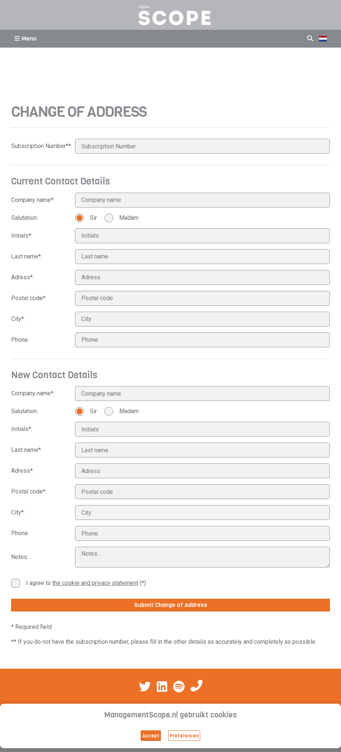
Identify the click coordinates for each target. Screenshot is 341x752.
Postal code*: (28, 298)
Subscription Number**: (41, 146)
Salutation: (24, 217)
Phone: (20, 339)
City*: (18, 318)
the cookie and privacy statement (95, 583)
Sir (86, 217)
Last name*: (26, 256)
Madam (121, 217)
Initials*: (21, 235)
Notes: (19, 556)
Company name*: (33, 199)
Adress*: (22, 277)
